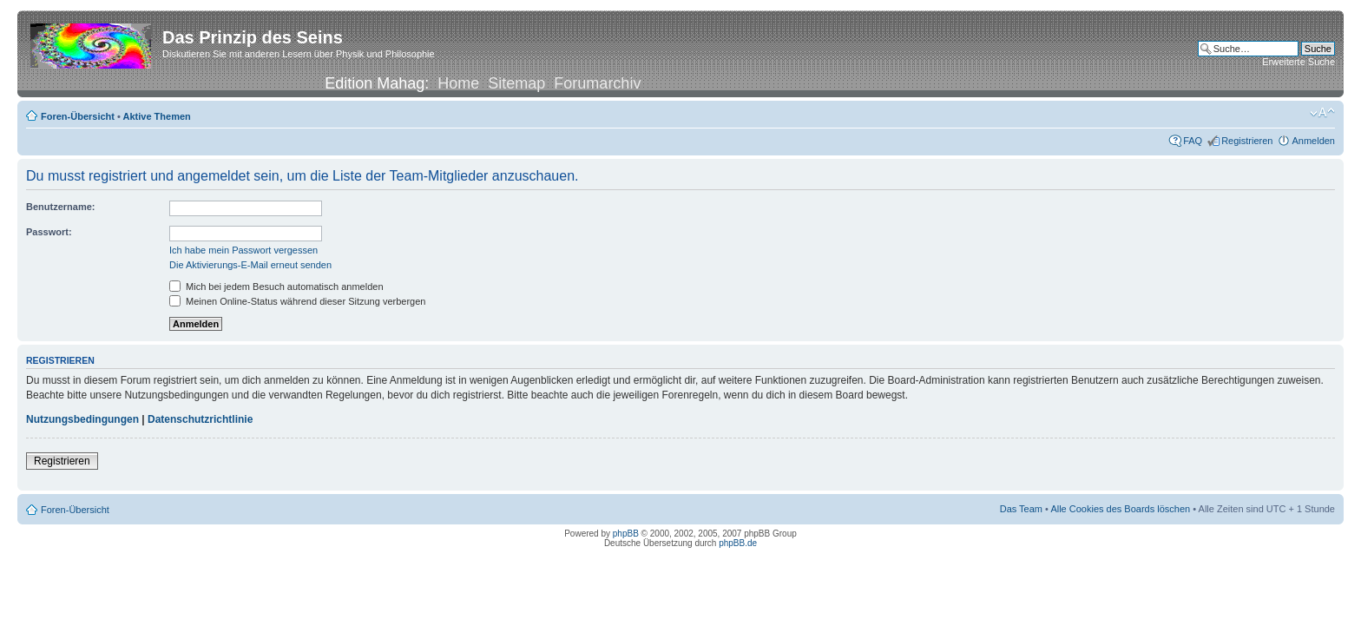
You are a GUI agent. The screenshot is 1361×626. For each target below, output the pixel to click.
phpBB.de (738, 543)
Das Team (1021, 509)
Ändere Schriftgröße (1322, 113)
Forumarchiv (597, 83)
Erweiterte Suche (1298, 61)
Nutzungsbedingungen (82, 419)
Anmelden (1313, 140)
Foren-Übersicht (78, 116)
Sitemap (516, 83)
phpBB (626, 533)
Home (458, 83)
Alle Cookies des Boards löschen (1120, 509)
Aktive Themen (157, 116)
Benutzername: (60, 206)
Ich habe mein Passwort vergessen (243, 250)
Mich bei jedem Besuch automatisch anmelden (276, 286)
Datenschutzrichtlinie (200, 419)
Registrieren (1246, 140)
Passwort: (49, 232)
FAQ (1192, 140)
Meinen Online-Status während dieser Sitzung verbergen (297, 301)
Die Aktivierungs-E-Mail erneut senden (250, 265)
